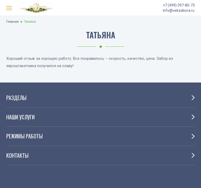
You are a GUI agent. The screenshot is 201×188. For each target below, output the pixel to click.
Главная (12, 22)
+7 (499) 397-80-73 (179, 5)
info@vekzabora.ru (178, 10)
